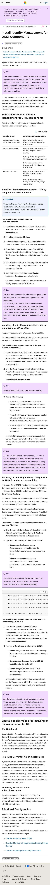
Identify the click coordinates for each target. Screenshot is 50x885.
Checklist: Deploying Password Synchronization (23, 850)
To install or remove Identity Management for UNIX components (23, 52)
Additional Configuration (11, 57)
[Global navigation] (2, 3)
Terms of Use (35, 879)
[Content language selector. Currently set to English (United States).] (12, 866)
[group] (25, 605)
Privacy (4, 879)
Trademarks (5, 882)
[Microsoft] (25, 2)
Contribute (37, 876)
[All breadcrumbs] (3, 26)
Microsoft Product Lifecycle (23, 11)
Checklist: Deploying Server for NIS (19, 838)
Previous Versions (18, 876)
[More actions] (46, 26)
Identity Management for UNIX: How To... (20, 26)
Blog (28, 876)
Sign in (46, 3)
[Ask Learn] (43, 26)
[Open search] (41, 3)
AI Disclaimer (6, 876)
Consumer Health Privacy (18, 879)
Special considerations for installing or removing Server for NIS (23, 54)
